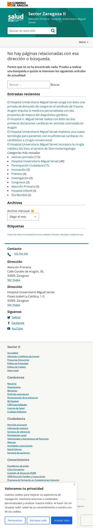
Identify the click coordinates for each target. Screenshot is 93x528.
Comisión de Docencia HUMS (21, 472)
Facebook (18, 323)
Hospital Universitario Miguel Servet (35, 161)
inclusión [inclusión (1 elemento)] (55, 234)
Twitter (16, 317)
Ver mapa (13, 280)
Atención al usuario (17, 424)
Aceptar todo (61, 520)
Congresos (18, 182)
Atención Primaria (23, 186)
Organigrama (14, 387)
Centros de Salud (15, 408)
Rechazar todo (38, 520)
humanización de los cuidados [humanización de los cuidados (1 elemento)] (37, 234)
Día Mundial (19, 195)
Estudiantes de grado (18, 465)
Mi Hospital (13, 401)
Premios (16, 174)
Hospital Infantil (21, 191)
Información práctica (17, 428)
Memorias (12, 390)
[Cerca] (74, 484)
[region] (38, 505)
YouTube (17, 328)
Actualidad (12, 352)
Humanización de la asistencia (22, 397)
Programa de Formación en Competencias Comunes (33, 479)
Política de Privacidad (17, 363)
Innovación (18, 170)
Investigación (20, 178)
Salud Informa (14, 449)
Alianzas (11, 442)
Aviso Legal (13, 370)
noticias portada (22, 157)
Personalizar (15, 520)
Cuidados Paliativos (17, 411)
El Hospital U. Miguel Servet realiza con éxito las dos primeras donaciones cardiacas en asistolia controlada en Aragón (45, 123)
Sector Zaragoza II (47, 14)
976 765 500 (21, 253)
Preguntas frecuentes (18, 359)
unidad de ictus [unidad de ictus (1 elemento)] (76, 234)
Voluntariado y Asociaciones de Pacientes (28, 438)
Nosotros (11, 383)
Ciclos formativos (15, 469)
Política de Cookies (16, 366)
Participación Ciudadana (27, 165)
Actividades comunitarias (20, 445)
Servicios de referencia (18, 431)
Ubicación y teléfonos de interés (23, 356)
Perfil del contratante (18, 394)
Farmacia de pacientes (18, 452)
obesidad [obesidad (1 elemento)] (64, 234)
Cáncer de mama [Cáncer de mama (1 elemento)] (14, 234)
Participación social (16, 435)
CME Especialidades (17, 404)
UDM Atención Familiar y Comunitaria (26, 476)
